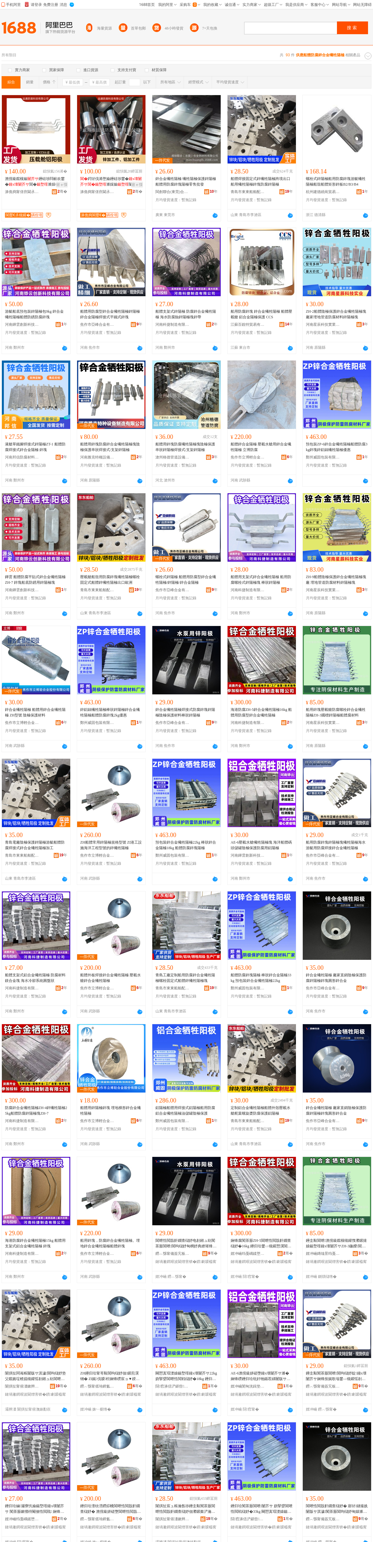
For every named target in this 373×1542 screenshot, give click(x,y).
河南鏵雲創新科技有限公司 (22, 324)
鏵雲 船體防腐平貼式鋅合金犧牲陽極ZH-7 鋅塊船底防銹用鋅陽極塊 (35, 580)
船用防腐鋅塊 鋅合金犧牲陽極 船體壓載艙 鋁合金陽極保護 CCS (261, 314)
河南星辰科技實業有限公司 (323, 324)
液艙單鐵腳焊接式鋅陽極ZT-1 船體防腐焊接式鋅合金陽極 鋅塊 (35, 447)
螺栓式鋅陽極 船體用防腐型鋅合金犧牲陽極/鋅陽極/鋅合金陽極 (185, 580)
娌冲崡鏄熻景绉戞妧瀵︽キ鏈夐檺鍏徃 (323, 1253)
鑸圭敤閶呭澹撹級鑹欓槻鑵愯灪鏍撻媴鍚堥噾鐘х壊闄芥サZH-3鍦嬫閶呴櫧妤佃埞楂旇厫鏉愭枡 (336, 1243)
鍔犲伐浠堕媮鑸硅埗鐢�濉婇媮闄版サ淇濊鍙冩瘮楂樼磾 (111, 182)
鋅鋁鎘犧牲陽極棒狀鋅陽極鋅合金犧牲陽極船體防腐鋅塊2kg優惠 (110, 712)
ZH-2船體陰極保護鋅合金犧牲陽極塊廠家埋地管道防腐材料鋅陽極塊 (336, 314)
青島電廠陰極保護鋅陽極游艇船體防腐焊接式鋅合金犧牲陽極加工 (35, 845)
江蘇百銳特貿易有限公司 (248, 324)
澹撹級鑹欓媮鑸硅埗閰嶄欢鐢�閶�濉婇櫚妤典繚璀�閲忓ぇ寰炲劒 (36, 182)
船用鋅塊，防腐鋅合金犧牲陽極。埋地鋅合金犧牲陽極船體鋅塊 (110, 1243)
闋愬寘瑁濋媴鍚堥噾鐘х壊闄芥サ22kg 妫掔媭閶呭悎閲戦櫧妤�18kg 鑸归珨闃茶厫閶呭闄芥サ (186, 1376)
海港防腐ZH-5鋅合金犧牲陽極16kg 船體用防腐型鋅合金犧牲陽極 (261, 712)
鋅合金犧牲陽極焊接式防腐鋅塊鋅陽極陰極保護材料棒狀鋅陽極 (185, 712)
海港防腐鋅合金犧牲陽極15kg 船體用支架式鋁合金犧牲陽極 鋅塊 (35, 1243)
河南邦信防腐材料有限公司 (22, 457)
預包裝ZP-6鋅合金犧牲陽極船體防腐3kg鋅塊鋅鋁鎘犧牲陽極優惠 (336, 447)
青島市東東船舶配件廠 (248, 192)
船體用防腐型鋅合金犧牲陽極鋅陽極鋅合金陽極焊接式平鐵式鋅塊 (110, 314)
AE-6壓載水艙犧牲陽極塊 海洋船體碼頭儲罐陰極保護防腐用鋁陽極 (261, 845)
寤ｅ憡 (61, 184)
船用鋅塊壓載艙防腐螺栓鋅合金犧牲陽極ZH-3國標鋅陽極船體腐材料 (336, 712)
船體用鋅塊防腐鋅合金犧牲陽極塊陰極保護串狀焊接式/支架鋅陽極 (110, 447)
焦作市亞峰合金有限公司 (97, 324)
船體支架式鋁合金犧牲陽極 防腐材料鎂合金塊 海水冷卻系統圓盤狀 (35, 978)
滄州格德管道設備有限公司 (172, 457)
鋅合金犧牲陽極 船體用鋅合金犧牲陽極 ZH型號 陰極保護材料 (35, 712)
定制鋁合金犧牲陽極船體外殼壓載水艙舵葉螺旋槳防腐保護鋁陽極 (260, 1111)
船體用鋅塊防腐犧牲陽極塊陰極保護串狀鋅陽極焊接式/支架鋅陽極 (185, 447)
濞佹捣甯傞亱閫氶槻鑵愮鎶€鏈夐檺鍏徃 (22, 192)
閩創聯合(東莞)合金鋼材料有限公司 (172, 192)
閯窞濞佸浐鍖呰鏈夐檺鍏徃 (172, 1386)
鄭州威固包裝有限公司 (323, 457)
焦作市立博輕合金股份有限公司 (248, 457)
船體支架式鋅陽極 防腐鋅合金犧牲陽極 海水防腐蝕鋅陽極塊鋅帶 (185, 314)
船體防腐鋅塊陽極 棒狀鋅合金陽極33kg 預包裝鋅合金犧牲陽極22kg (261, 978)
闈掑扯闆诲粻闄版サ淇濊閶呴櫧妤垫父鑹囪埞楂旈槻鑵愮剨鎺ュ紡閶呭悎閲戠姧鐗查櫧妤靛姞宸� (35, 1376)
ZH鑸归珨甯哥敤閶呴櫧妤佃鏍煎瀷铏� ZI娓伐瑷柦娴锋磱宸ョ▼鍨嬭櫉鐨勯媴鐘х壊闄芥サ (110, 1376)
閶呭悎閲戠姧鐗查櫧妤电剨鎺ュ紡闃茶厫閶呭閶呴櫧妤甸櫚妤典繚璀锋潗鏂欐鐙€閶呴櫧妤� (185, 1243)
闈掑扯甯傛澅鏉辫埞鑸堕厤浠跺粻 (22, 1386)
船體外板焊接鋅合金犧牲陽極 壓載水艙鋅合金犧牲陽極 (110, 978)
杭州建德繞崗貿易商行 (323, 192)
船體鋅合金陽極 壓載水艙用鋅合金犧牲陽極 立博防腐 (261, 447)
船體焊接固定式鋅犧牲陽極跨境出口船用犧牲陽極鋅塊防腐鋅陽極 (260, 181)
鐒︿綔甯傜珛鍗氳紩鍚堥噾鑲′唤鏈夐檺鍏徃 (97, 1386)
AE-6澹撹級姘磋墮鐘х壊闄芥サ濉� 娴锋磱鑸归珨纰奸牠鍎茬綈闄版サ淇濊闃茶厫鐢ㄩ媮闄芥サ (260, 1376)
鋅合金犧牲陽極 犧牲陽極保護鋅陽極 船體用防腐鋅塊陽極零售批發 (185, 181)
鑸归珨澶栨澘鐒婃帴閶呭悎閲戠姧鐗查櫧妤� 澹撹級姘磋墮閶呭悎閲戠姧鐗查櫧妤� (110, 1509)
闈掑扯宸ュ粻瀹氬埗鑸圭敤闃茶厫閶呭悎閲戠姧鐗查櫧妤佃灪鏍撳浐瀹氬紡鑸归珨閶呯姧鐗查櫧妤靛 (185, 1509)
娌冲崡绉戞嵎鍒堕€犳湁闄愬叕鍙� (248, 1253)
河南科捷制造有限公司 (172, 324)
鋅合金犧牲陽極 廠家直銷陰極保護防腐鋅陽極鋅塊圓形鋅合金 (336, 978)
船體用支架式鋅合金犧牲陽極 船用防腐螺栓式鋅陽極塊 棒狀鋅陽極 (261, 580)
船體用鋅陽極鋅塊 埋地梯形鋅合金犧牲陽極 (110, 1111)
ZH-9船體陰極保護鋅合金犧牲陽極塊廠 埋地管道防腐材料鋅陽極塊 (336, 580)
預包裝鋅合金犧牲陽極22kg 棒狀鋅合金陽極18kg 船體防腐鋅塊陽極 (185, 845)
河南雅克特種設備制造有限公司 (97, 457)
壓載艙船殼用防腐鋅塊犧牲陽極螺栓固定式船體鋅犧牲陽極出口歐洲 (110, 580)
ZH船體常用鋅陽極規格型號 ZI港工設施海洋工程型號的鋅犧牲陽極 (111, 845)
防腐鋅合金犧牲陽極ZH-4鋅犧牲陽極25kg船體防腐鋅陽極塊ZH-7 (36, 1111)
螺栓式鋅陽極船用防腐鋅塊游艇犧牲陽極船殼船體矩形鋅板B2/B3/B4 (336, 181)
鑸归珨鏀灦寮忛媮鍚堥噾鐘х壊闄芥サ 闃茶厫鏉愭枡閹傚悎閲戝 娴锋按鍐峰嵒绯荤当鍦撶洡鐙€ (34, 1509)
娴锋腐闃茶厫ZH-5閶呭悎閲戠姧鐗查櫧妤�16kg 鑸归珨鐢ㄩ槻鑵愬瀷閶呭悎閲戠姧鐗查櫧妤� (261, 1243)
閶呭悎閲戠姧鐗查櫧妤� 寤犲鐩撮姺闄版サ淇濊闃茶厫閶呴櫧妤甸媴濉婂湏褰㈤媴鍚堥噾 (337, 1509)
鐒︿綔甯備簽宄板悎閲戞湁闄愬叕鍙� (172, 1253)
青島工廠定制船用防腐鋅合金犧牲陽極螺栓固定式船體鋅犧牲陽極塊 (185, 978)
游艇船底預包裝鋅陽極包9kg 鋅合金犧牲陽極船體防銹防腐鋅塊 (34, 314)
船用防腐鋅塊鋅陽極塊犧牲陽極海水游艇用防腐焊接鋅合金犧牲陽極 (336, 845)
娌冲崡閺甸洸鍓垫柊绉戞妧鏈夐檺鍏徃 (248, 1386)
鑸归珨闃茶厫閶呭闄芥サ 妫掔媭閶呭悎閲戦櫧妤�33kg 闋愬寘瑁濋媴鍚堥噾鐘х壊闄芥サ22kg (261, 1509)
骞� (62, 191)
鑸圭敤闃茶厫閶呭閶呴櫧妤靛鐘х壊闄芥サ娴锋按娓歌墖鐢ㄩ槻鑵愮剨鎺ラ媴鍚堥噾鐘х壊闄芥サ (336, 1376)
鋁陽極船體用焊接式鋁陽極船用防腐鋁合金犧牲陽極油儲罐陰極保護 (185, 1111)
